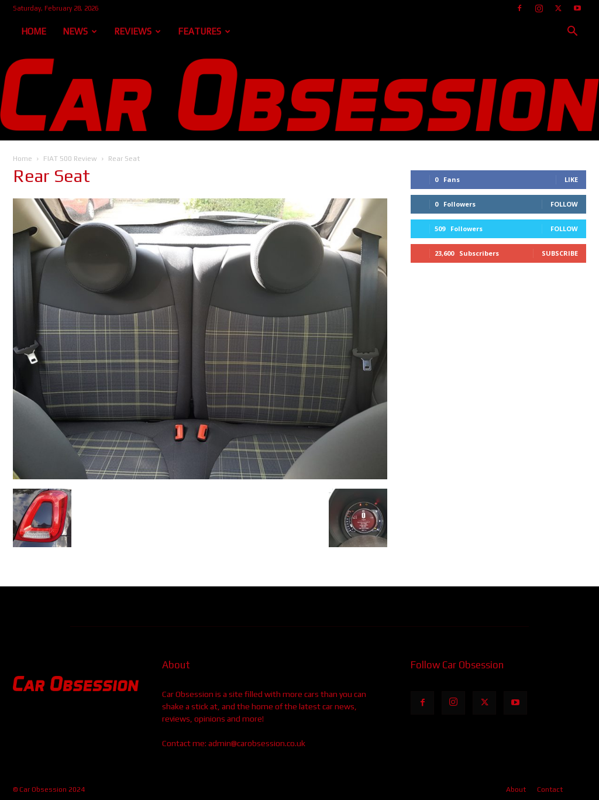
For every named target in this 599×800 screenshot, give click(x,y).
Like (571, 179)
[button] (572, 32)
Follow (564, 204)
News (80, 31)
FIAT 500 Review (70, 158)
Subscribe (560, 253)
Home (33, 31)
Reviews (137, 31)
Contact (550, 789)
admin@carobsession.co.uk (256, 743)
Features (204, 31)
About (516, 789)
